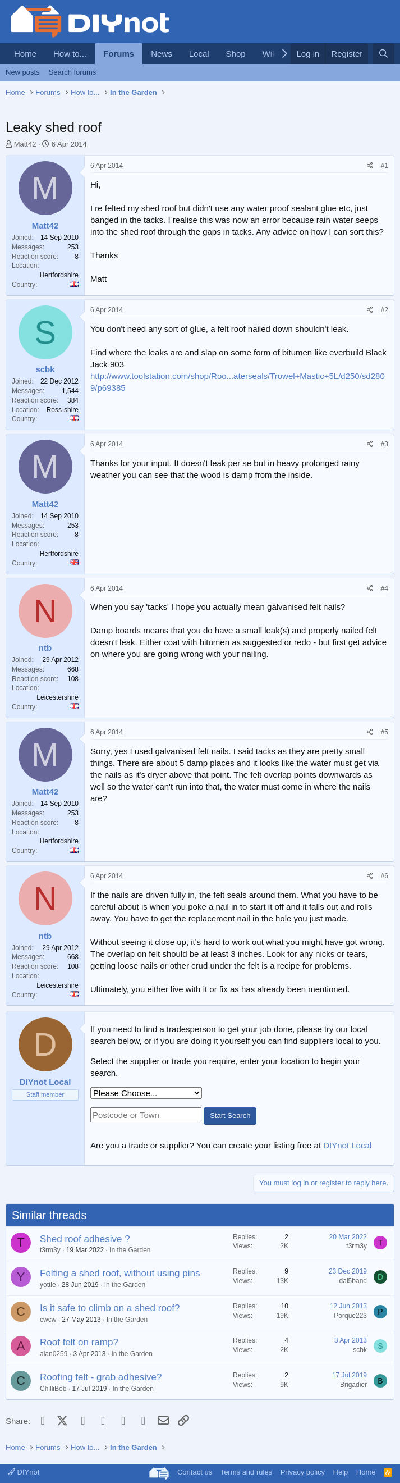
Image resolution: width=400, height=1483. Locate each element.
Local (199, 53)
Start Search (230, 1115)
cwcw (48, 1320)
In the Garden (129, 1250)
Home (25, 53)
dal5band (353, 1281)
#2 (384, 310)
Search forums (72, 72)
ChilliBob (53, 1389)
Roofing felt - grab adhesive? (101, 1377)
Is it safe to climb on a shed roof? (110, 1308)
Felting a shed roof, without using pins (120, 1273)
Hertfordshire (59, 275)
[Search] (383, 53)
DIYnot (23, 1472)
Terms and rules (246, 1472)
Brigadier (353, 1385)
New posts (23, 72)
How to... (69, 53)
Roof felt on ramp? (79, 1342)
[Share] (370, 165)
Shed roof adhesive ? (85, 1239)
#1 (384, 166)
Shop (236, 53)
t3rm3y (50, 1250)
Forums (118, 53)
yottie (48, 1285)
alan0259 (53, 1354)
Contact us (194, 1472)
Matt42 (25, 144)
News (161, 53)
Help (340, 1472)
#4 (384, 588)
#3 (384, 444)
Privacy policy (303, 1472)
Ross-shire (63, 410)
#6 (384, 876)
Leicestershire (57, 697)
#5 (384, 732)
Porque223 (350, 1316)
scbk (360, 1350)
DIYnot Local (347, 1145)
